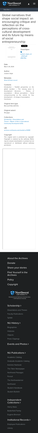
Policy (10, 279)
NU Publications (16, 352)
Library (10, 428)
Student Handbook (14, 388)
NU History (13, 323)
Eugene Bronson (14, 414)
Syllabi (9, 318)
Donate (11, 263)
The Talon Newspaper (16, 369)
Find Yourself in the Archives (17, 274)
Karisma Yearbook (14, 365)
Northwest (11, 384)
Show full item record (10, 80)
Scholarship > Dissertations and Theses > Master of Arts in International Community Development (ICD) (16, 121)
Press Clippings (13, 339)
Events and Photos (18, 344)
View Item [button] (7, 9)
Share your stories (17, 267)
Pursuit (10, 376)
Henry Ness (12, 407)
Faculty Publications (15, 314)
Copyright (12, 284)
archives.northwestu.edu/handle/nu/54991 (17, 130)
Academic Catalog (14, 357)
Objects (10, 335)
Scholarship (14, 305)
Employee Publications (16, 424)
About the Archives (17, 258)
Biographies (12, 327)
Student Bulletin (13, 392)
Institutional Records (18, 419)
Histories (10, 331)
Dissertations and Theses (17, 310)
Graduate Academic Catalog (18, 361)
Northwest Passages (15, 372)
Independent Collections (14, 401)
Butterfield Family (14, 411)
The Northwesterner (15, 380)
